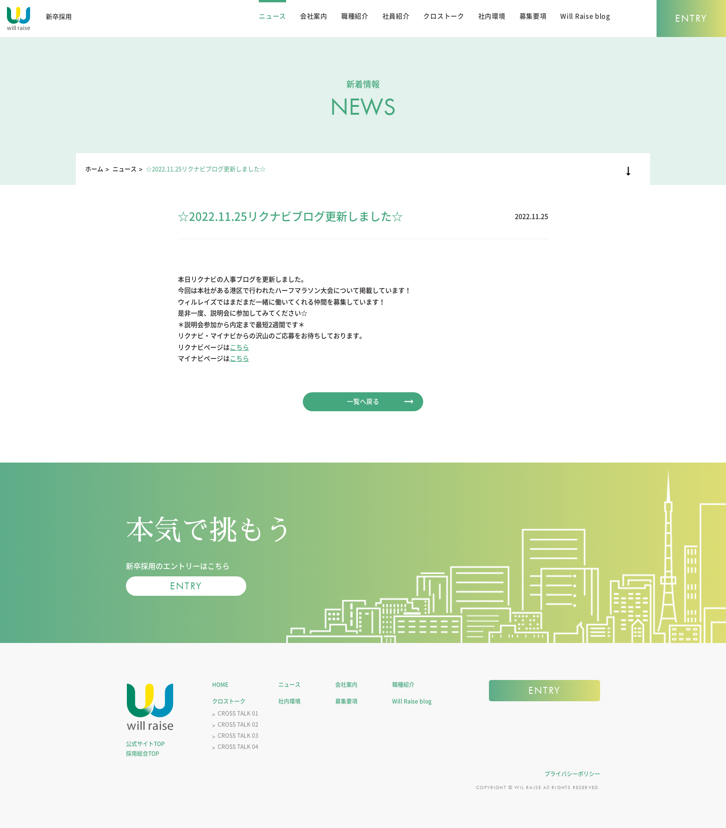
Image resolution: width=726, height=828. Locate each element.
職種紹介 (355, 16)
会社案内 (313, 16)
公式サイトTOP (145, 744)
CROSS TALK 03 (238, 735)
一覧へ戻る (363, 401)
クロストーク (443, 16)
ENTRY (691, 18)
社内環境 (492, 16)
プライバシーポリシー (572, 774)
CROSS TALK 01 (238, 713)
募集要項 (533, 16)
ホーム (94, 169)
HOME (220, 684)
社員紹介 (396, 16)
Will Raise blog (585, 16)
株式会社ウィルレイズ (150, 707)
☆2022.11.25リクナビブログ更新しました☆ (206, 169)
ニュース (272, 16)
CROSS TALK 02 (238, 724)
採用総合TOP (142, 753)
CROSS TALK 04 (238, 746)
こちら (239, 347)
